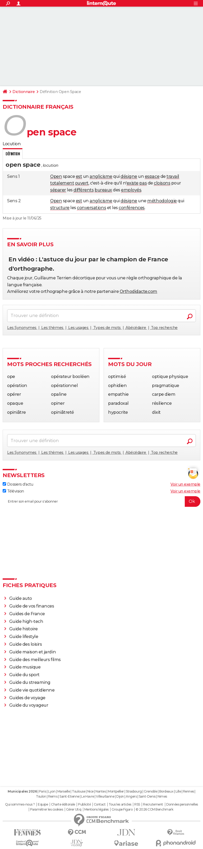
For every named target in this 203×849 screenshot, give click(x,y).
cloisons (162, 183)
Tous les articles (120, 804)
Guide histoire (23, 628)
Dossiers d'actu (18, 484)
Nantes (100, 791)
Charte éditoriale (63, 804)
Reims (53, 796)
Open (56, 176)
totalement (62, 183)
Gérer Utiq (73, 809)
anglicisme (101, 176)
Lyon (51, 791)
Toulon (41, 796)
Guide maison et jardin (32, 651)
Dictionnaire (23, 91)
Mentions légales (96, 809)
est (79, 176)
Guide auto (20, 598)
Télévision (13, 491)
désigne (129, 176)
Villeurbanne (105, 796)
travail (173, 176)
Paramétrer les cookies (46, 809)
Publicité (84, 804)
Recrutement (153, 804)
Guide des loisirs (25, 644)
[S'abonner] (101, 501)
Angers (131, 796)
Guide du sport (24, 674)
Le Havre (87, 796)
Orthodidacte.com (138, 291)
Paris (42, 791)
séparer (58, 189)
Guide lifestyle (23, 636)
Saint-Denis (147, 796)
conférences (132, 207)
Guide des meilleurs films (35, 659)
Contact (100, 804)
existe (133, 183)
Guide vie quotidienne (32, 690)
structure (60, 207)
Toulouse (78, 791)
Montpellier (116, 791)
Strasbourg (134, 791)
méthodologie (162, 200)
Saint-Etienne (69, 796)
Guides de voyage (27, 697)
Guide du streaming (29, 682)
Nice (90, 791)
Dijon (120, 796)
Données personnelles (182, 804)
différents (83, 189)
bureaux (103, 189)
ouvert (82, 183)
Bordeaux (166, 791)
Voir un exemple (185, 484)
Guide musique (25, 667)
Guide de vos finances (31, 606)
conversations (91, 207)
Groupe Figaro (122, 809)
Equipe (43, 804)
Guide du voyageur (28, 705)
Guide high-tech (26, 621)
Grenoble (150, 791)
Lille (178, 791)
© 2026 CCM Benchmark (154, 809)
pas (143, 183)
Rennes (188, 791)
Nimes (162, 796)
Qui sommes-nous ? (20, 804)
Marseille (63, 791)
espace (152, 176)
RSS (137, 804)
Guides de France (27, 613)
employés (131, 189)
